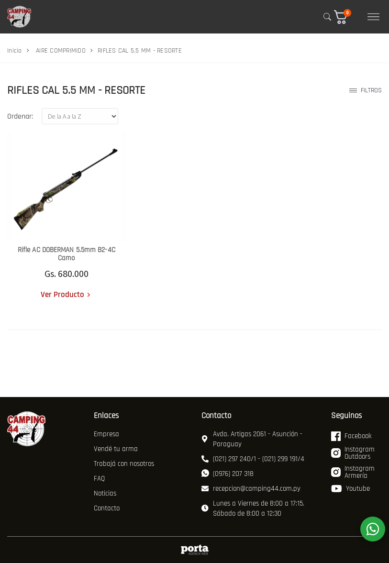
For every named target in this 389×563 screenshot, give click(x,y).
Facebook (351, 436)
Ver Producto (62, 294)
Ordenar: (20, 116)
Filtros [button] (365, 90)
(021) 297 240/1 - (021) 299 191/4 (252, 459)
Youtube (350, 489)
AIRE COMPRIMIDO (61, 50)
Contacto (107, 508)
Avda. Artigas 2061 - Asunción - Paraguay (251, 439)
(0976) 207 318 (227, 473)
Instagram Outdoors (353, 453)
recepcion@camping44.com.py (250, 488)
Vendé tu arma (116, 448)
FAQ (99, 478)
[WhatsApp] (372, 529)
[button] (347, 17)
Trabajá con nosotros (124, 463)
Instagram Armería (353, 472)
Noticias (105, 493)
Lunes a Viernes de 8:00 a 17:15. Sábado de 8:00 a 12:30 (252, 508)
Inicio (14, 50)
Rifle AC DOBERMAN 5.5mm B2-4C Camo (66, 254)
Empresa (106, 434)
